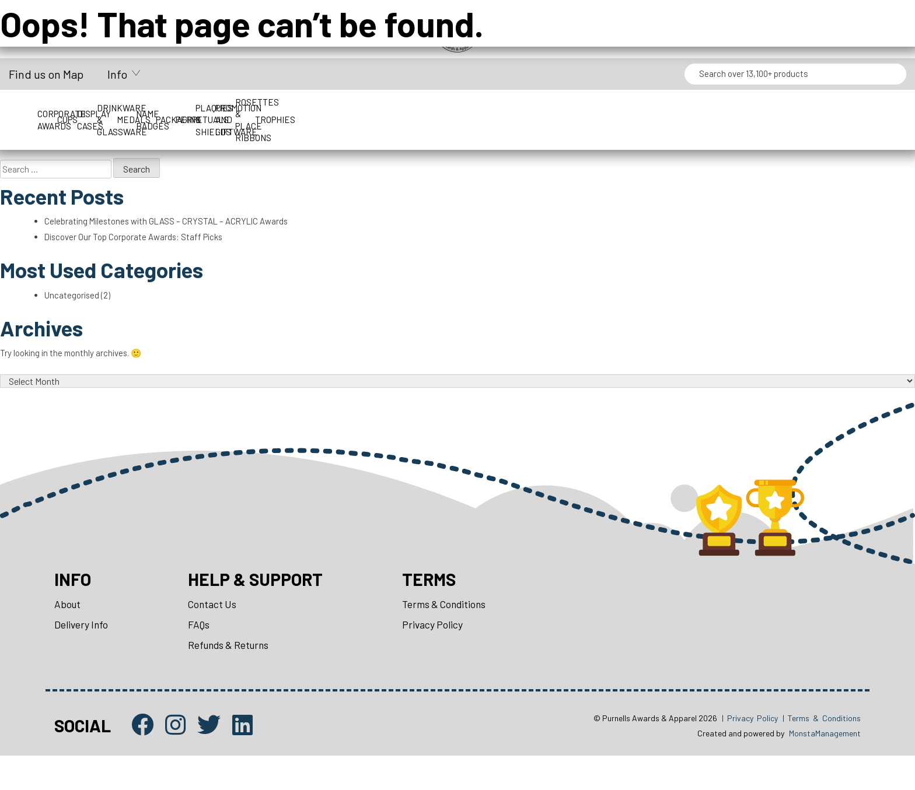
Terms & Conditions (457, 632)
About (68, 632)
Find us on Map (46, 74)
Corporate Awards (83, 108)
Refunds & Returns (233, 675)
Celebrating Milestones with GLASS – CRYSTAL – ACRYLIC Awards (174, 228)
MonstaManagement (825, 767)
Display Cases (298, 108)
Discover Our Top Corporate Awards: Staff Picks (141, 245)
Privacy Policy (444, 653)
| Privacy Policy (750, 751)
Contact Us (215, 632)
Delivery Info (82, 653)
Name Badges (618, 108)
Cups (190, 108)
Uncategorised (75, 309)
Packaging (725, 108)
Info (117, 74)
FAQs (201, 653)
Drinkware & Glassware (404, 108)
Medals (511, 108)
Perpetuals (831, 108)
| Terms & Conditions (822, 751)
